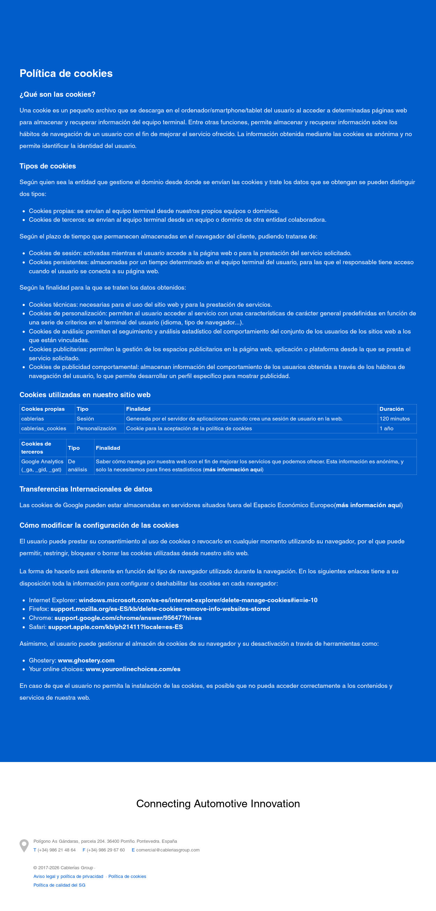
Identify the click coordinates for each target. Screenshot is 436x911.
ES (406, 22)
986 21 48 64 (62, 850)
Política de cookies (127, 876)
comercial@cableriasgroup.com (168, 850)
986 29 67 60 (112, 850)
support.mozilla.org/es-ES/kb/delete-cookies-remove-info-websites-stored (160, 608)
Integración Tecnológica (178, 17)
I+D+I (229, 17)
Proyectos (121, 17)
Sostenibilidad (324, 17)
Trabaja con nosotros (135, 31)
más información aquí (233, 469)
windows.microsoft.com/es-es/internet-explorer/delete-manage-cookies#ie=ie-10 (198, 600)
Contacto (367, 17)
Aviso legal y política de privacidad (68, 876)
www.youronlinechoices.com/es (133, 669)
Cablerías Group (270, 17)
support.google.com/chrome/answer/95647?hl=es (128, 617)
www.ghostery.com (86, 660)
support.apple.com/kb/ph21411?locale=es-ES (115, 626)
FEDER (186, 31)
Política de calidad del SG (59, 885)
